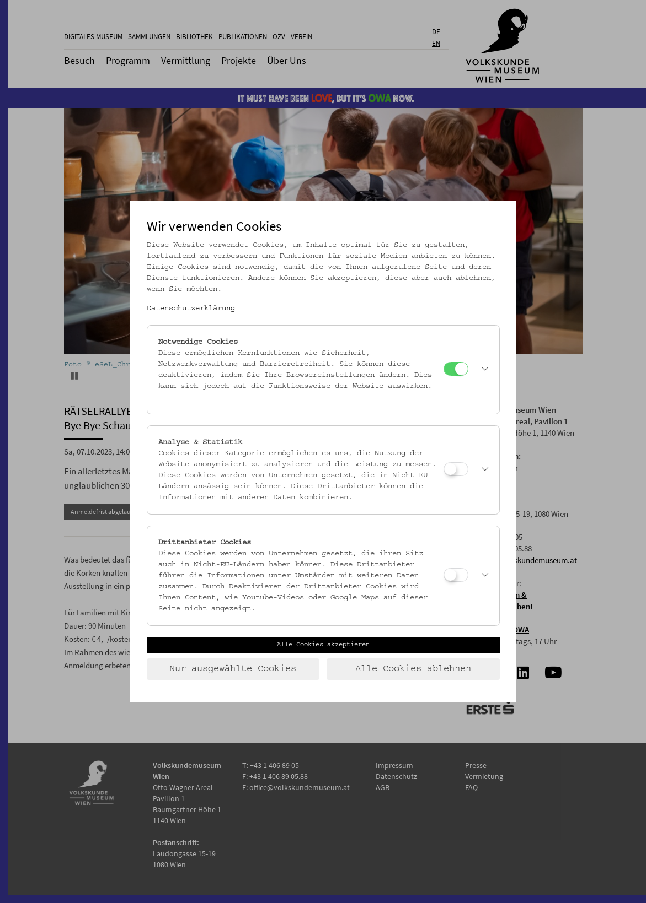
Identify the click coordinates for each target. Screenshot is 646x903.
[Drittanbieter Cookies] (456, 575)
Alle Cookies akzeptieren (323, 644)
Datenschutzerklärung (191, 308)
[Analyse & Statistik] (456, 469)
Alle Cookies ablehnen (413, 669)
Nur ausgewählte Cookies (232, 669)
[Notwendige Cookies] (456, 369)
